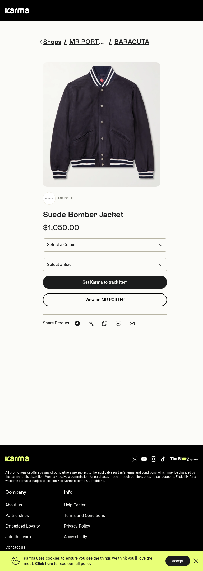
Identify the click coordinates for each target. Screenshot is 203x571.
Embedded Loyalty (22, 526)
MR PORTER (67, 198)
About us (13, 504)
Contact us (15, 547)
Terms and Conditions (84, 515)
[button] (105, 245)
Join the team (18, 536)
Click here (44, 563)
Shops (50, 41)
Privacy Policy (77, 526)
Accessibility (75, 536)
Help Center (74, 504)
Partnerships (17, 515)
